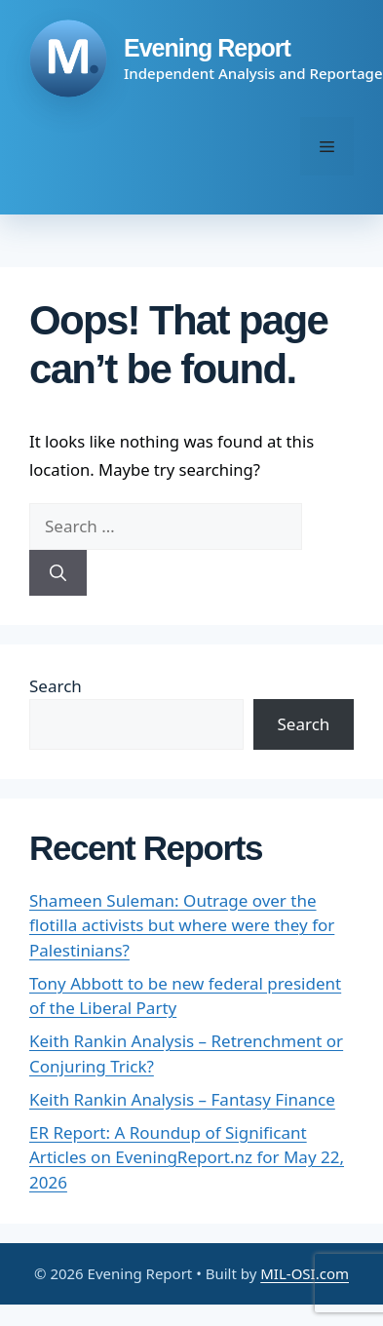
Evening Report (207, 47)
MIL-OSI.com (304, 1273)
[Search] (58, 573)
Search (55, 686)
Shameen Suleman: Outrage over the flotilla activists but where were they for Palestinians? (181, 925)
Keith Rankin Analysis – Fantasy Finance (182, 1099)
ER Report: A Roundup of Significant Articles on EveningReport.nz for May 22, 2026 (186, 1157)
